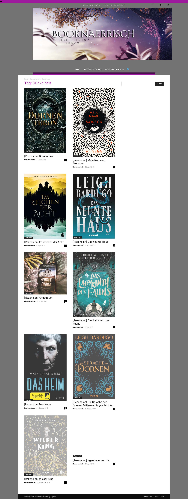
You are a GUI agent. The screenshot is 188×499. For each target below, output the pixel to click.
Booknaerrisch (29, 160)
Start (26, 79)
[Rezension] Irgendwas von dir (91, 460)
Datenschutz (159, 496)
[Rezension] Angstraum (38, 297)
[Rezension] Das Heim (37, 404)
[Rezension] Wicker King (38, 478)
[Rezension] (28, 152)
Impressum (148, 496)
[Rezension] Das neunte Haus (90, 241)
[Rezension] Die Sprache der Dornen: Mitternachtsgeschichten (93, 403)
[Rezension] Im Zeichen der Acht (43, 242)
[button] (128, 69)
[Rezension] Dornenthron (39, 156)
